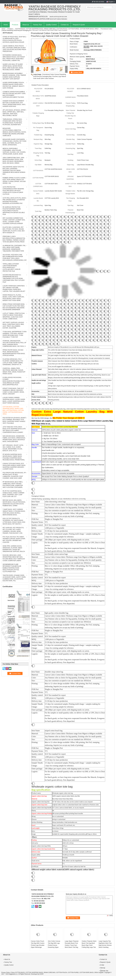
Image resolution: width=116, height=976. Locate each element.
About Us (25, 25)
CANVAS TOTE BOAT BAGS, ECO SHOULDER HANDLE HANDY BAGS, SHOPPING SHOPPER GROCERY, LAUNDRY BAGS (14, 466)
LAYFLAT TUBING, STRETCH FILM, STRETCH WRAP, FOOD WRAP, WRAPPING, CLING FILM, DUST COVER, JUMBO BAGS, (14, 316)
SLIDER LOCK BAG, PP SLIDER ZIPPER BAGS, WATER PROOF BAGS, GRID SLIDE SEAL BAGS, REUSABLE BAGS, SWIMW (13, 66)
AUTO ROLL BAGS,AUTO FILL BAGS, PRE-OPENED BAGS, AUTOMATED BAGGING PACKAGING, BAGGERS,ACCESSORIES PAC (14, 200)
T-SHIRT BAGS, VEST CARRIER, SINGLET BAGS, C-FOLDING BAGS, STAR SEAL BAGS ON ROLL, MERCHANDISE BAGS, (14, 512)
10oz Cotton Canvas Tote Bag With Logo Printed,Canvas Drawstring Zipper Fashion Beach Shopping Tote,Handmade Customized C (54, 948)
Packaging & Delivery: (38, 496)
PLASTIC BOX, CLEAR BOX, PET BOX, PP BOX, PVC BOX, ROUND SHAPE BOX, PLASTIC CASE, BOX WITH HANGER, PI (14, 229)
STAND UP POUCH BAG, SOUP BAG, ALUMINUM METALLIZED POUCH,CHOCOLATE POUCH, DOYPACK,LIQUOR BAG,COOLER (14, 39)
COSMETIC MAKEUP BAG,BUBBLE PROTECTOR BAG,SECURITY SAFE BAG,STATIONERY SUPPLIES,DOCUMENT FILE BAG (14, 94)
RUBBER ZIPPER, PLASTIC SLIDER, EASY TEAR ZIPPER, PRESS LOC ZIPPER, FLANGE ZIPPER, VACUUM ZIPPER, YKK (14, 180)
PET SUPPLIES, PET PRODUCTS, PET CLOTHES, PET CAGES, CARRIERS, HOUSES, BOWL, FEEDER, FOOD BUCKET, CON (13, 530)
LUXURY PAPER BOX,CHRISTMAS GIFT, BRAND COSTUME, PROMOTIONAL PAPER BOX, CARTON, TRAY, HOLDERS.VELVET (14, 288)
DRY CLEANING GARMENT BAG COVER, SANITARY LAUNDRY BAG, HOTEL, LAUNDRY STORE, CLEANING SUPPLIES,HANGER (14, 220)
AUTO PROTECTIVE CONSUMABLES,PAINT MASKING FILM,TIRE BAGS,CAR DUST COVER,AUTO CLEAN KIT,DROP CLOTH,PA (13, 190)
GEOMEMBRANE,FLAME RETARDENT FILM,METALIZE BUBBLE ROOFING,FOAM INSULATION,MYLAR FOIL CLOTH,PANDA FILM (12, 568)
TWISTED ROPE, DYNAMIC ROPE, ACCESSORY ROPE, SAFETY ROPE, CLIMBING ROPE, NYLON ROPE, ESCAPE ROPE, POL (14, 578)
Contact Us (65, 25)
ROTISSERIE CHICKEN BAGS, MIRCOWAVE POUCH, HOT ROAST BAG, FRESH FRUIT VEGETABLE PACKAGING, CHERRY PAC (14, 57)
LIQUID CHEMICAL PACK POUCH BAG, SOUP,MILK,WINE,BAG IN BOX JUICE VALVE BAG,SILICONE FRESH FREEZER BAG (14, 48)
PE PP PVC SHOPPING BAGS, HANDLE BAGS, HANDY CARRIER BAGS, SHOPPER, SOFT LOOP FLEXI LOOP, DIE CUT (13, 493)
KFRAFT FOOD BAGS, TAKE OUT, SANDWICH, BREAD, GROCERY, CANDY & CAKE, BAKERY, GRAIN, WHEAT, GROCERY (13, 391)
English (111, 1)
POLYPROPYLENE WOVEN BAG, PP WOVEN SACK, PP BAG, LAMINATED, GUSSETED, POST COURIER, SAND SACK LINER (14, 475)
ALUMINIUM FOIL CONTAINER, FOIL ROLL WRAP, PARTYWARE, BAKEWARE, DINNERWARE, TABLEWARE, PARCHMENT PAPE (14, 248)
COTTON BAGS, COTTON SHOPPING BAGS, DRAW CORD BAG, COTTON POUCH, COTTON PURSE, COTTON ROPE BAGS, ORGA (57, 29)
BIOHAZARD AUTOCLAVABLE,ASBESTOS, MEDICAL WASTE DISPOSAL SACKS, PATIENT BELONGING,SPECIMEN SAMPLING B (14, 132)
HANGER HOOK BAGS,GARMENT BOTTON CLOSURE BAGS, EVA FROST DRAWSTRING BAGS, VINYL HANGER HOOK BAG (14, 103)
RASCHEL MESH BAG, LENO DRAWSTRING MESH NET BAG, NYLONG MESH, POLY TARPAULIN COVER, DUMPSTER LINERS (14, 557)
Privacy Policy (5, 972)
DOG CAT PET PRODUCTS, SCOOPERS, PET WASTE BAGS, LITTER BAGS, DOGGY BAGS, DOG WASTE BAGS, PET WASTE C (14, 521)
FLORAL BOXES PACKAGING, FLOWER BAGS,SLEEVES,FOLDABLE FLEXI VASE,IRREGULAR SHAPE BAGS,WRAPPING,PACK (14, 381)
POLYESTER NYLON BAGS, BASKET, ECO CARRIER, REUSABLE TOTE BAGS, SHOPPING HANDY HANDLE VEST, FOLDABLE (14, 420)
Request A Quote (79, 25)
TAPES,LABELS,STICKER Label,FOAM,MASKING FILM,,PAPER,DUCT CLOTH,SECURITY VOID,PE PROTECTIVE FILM (11, 267)
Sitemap (102, 968)
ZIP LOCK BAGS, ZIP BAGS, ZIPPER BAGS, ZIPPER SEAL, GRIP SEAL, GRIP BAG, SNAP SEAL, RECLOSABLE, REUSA (14, 112)
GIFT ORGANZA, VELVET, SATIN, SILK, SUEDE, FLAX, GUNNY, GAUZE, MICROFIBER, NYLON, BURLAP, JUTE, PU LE (13, 447)
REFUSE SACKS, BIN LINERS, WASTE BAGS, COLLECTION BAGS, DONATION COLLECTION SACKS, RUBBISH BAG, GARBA (14, 502)
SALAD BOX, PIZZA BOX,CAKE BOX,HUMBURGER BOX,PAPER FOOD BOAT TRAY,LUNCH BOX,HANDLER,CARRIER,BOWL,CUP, (15, 257)
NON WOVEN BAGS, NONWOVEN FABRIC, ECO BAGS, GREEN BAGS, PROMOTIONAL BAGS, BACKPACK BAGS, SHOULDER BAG (14, 438)
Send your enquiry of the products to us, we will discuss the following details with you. (73, 347)
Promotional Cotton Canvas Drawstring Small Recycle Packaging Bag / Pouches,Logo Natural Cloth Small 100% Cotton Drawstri (49, 76)
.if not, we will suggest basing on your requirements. (63, 353)
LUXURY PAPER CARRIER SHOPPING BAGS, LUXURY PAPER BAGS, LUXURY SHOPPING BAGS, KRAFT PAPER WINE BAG (14, 400)
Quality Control (51, 25)
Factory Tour (37, 25)
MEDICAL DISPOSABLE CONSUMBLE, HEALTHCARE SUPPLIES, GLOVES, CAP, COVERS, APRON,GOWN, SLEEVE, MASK (14, 151)
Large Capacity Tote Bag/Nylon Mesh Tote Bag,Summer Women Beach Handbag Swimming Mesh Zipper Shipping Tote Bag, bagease (106, 947)
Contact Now (77, 72)
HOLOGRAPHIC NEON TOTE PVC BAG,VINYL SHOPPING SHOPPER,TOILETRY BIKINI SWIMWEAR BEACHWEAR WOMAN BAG (14, 170)
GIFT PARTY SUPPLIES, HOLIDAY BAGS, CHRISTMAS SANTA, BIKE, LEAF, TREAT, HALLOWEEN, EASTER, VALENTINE (13, 325)
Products (15, 25)
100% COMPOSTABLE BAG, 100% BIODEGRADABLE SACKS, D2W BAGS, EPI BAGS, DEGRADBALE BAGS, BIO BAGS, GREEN (13, 160)
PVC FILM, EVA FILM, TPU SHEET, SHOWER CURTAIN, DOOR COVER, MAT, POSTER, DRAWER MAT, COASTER (14, 539)
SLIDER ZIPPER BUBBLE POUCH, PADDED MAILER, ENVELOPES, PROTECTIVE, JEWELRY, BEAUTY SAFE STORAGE (13, 85)
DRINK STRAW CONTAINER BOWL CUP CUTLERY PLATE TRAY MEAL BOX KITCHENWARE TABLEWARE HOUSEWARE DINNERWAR (14, 306)
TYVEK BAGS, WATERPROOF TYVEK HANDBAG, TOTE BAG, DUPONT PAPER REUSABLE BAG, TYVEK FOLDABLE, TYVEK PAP (14, 334)
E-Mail (102, 965)
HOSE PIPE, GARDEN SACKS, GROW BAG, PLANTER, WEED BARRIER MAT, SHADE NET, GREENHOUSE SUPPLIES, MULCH (14, 548)
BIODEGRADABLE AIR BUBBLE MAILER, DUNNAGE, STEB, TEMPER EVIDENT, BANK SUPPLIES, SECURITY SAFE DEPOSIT (14, 76)
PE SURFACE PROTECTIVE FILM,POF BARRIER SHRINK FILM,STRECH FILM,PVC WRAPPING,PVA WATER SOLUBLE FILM (14, 210)
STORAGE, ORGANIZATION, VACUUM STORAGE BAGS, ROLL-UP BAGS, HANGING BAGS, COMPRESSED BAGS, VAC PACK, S (14, 343)
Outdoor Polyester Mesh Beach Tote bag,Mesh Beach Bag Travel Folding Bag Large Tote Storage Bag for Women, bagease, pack (89, 946)
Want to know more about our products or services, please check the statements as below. (75, 394)
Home (6, 25)
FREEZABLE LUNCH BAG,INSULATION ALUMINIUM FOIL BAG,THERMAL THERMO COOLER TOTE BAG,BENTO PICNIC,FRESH (14, 239)
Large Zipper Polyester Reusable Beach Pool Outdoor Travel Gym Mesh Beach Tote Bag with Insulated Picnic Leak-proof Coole (72, 946)
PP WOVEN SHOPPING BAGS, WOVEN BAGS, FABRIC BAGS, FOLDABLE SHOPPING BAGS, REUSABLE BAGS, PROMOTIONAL (14, 457)
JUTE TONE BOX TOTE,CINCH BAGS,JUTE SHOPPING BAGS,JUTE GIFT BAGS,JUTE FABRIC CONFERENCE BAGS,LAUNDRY (14, 429)
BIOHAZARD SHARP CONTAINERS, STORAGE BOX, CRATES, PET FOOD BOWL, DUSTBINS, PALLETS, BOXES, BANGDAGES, (14, 142)
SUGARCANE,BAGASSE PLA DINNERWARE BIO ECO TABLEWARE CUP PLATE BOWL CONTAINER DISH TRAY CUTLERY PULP (14, 278)
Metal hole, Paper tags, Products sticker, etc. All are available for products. (70, 391)
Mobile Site (104, 971)
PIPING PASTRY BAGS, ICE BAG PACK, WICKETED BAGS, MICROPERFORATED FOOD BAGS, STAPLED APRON (14, 352)
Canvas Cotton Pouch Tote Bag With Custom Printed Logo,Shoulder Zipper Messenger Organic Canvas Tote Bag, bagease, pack (37, 946)
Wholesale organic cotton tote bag (62, 793)
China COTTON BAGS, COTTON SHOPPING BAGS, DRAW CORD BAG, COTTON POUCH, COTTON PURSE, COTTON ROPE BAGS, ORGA (54, 972)
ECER (41, 974)
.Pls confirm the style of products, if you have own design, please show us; (70, 350)
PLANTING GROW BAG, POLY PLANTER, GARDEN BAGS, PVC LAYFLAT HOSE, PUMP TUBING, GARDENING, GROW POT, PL (13, 361)
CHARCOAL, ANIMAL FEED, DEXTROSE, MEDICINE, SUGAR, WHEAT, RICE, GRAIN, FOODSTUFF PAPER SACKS (14, 371)
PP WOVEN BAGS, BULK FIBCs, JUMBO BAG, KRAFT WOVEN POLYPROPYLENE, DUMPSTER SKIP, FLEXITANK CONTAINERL (13, 484)
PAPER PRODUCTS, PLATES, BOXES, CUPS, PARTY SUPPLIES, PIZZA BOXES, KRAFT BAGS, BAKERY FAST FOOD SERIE (13, 297)
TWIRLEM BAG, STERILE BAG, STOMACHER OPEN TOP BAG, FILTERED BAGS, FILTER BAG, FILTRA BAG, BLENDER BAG (12, 121)
